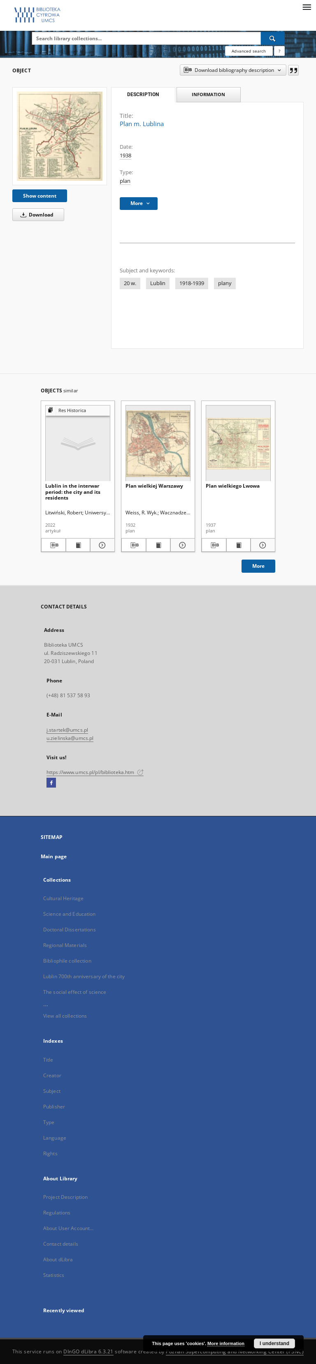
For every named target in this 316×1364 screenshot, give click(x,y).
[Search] (273, 38)
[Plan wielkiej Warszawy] (158, 444)
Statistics (53, 1275)
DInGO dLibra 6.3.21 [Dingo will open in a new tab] (88, 1351)
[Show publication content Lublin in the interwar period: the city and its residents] (78, 545)
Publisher (54, 1106)
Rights (50, 1153)
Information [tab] (208, 94)
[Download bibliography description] (53, 545)
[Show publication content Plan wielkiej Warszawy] (158, 545)
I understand (274, 1343)
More (258, 565)
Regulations (56, 1212)
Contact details (60, 1243)
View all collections (65, 1015)
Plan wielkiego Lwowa (233, 485)
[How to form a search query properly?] (279, 51)
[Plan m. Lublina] (59, 136)
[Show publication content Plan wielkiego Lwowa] (239, 545)
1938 (125, 155)
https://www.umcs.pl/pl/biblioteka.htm (95, 772)
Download (35, 214)
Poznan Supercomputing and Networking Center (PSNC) (235, 1351)
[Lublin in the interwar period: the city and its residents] (78, 444)
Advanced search (249, 51)
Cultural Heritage (63, 898)
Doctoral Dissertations (69, 929)
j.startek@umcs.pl (67, 729)
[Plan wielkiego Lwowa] (238, 444)
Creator (52, 1075)
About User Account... (68, 1228)
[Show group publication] (78, 411)
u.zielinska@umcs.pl (69, 738)
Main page (54, 856)
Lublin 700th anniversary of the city (84, 976)
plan (125, 180)
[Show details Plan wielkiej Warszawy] (181, 545)
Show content (39, 195)
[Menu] (306, 6)
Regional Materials (65, 945)
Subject (51, 1091)
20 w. (130, 283)
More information (225, 1343)
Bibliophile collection (67, 960)
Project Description (65, 1197)
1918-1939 (191, 283)
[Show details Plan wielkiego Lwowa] (262, 545)
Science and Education (69, 913)
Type (48, 1122)
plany (225, 283)
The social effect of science (74, 991)
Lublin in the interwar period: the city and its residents (72, 491)
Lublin (157, 283)
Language (54, 1137)
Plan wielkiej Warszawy (154, 485)
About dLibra (58, 1259)
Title (48, 1059)
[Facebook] (51, 783)
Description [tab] (143, 94)
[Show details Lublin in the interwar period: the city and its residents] (101, 545)
